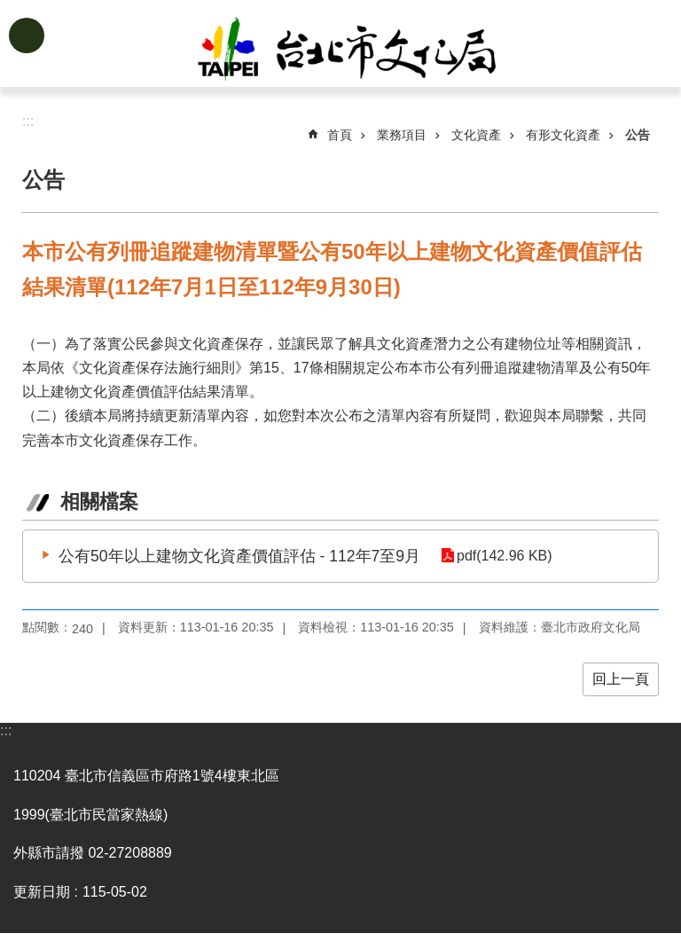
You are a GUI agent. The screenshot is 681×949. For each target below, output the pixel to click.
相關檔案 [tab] (99, 501)
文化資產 (476, 135)
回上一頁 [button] (620, 678)
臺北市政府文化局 (369, 51)
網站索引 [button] (26, 35)
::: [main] (28, 121)
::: (6, 730)
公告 (637, 135)
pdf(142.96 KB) (504, 555)
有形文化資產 (563, 135)
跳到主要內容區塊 (9, 9)
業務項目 (402, 135)
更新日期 (41, 891)
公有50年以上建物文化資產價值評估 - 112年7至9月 (239, 556)
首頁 (339, 135)
